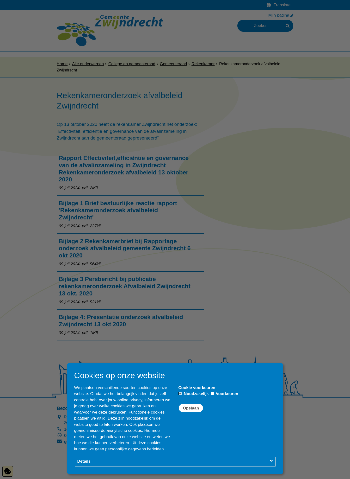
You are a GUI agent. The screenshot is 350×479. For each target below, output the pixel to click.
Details (84, 461)
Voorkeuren (224, 393)
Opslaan (191, 408)
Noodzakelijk (194, 393)
